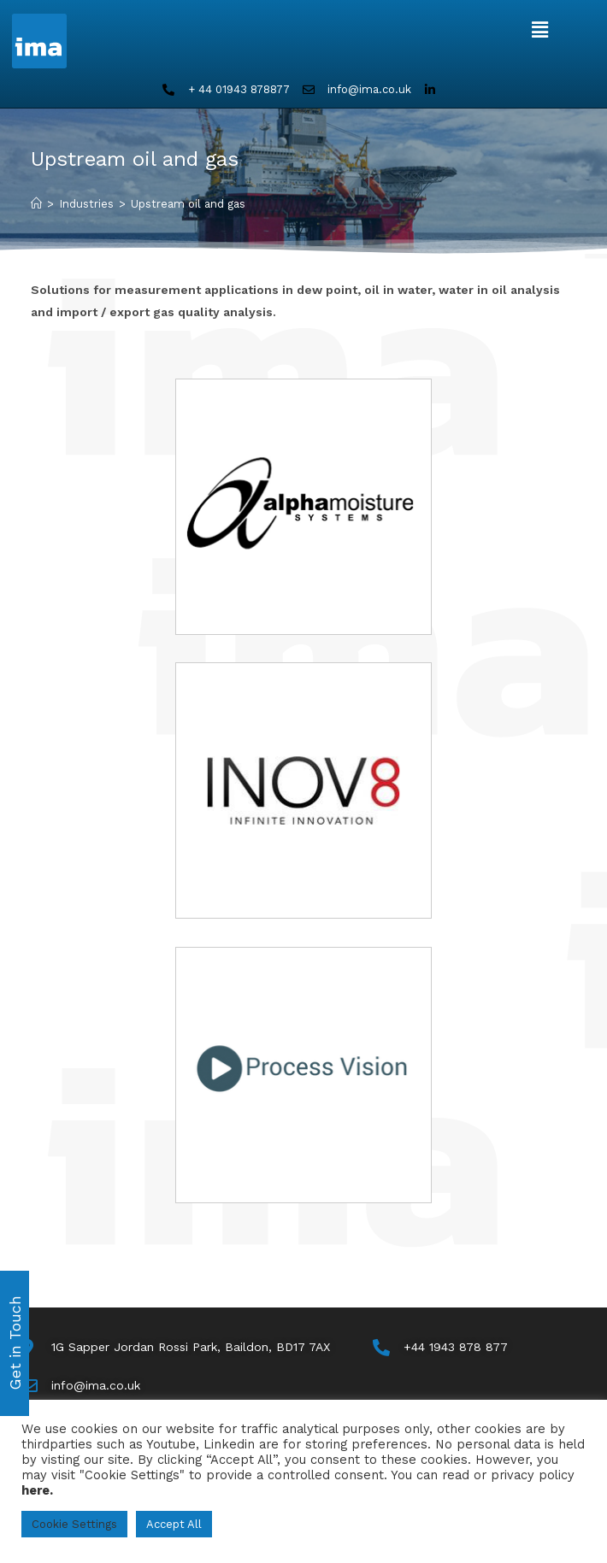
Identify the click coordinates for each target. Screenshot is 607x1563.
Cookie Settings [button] (74, 1524)
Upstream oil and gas (188, 203)
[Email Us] (80, 1385)
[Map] (175, 1347)
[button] (540, 30)
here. (37, 1490)
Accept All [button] (174, 1524)
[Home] (36, 203)
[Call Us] (440, 1347)
